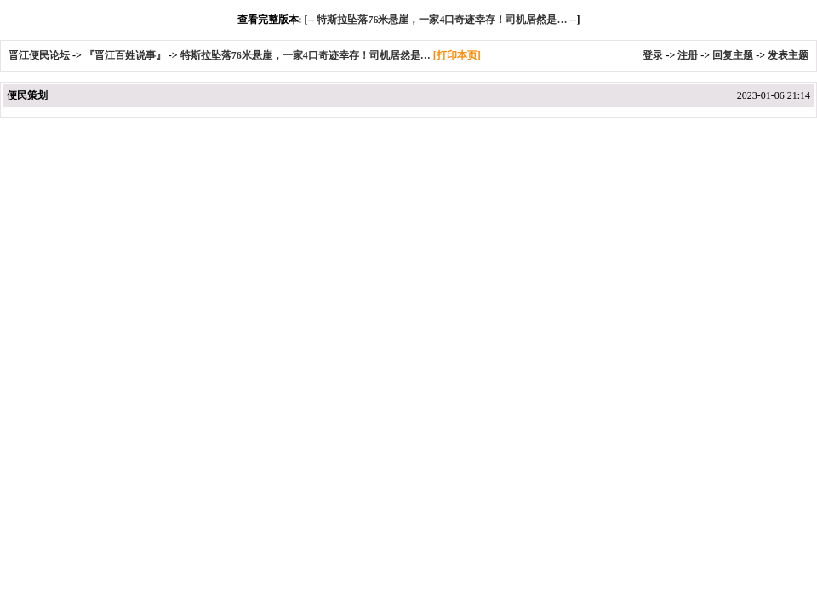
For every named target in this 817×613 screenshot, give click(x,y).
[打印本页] (457, 55)
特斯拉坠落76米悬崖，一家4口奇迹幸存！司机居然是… (442, 20)
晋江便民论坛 (39, 55)
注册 (687, 55)
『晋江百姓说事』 (125, 55)
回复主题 (732, 55)
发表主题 (788, 55)
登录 (653, 55)
